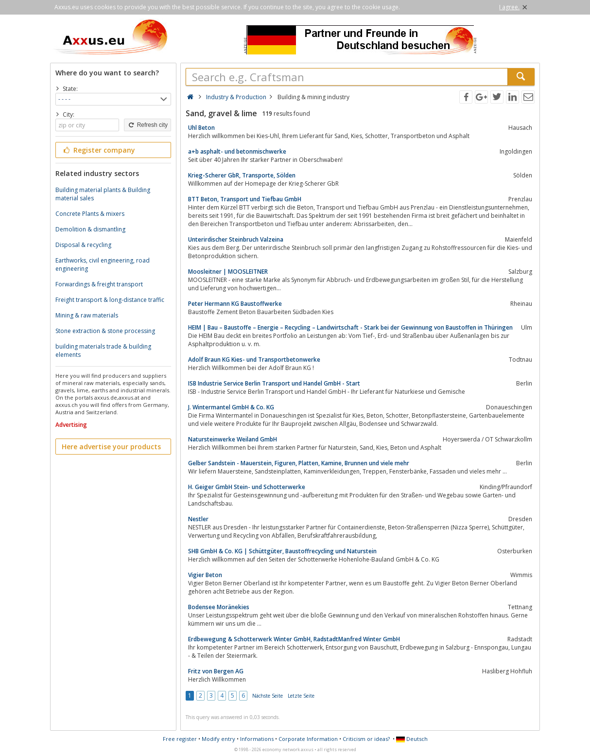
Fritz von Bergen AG (215, 671)
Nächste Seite (267, 695)
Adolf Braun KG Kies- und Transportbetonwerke (254, 359)
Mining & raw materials (86, 315)
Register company (98, 150)
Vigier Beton (205, 575)
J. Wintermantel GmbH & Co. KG (231, 407)
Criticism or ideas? (366, 738)
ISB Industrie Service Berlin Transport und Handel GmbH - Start (274, 383)
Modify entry (218, 738)
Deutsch (412, 738)
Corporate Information (308, 738)
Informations (257, 738)
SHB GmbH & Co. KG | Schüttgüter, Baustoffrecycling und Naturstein (282, 551)
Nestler (198, 519)
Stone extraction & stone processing (105, 331)
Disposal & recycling (83, 245)
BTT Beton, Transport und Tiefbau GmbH (244, 199)
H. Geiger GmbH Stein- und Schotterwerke (246, 487)
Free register (180, 738)
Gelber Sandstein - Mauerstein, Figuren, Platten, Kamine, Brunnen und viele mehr (298, 463)
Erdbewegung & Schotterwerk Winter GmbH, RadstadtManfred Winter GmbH (294, 639)
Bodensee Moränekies (218, 607)
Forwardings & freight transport (99, 284)
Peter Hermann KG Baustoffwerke (235, 303)
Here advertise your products (111, 446)
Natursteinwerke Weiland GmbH (232, 439)
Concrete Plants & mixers (89, 214)
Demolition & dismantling (90, 229)
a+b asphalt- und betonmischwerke (237, 151)
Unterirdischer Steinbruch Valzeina (235, 239)
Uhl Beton (201, 127)
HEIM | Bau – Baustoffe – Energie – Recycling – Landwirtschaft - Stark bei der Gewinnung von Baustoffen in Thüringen (350, 327)
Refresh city (147, 125)
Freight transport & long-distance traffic (109, 300)
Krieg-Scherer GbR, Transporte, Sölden (241, 175)
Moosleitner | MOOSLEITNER (228, 271)
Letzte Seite (301, 695)
